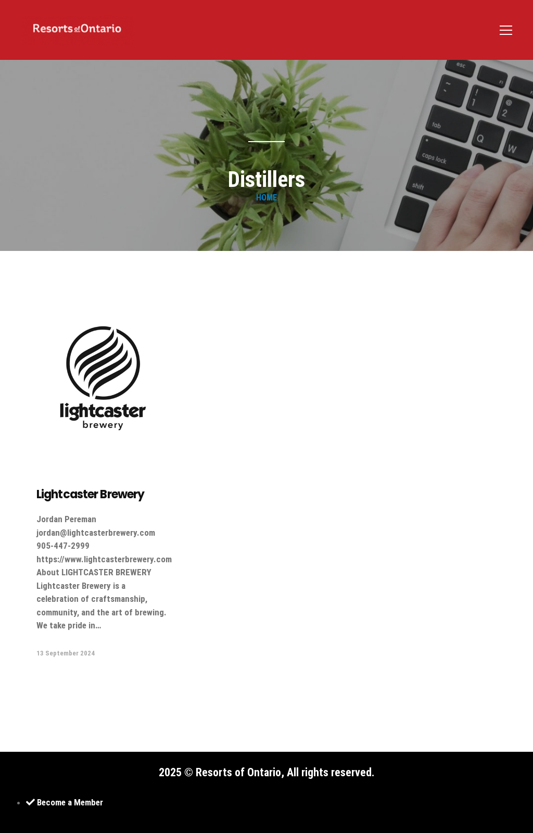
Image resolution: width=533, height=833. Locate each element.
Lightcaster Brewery (90, 494)
